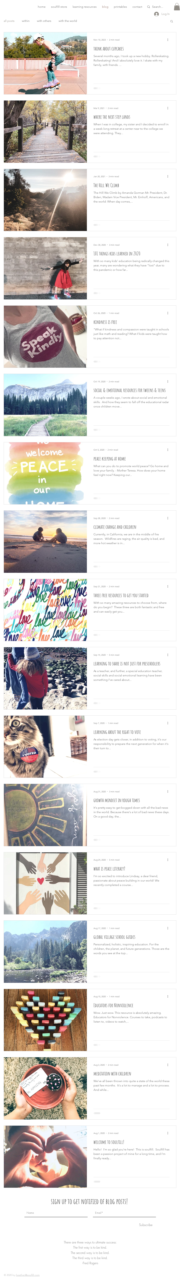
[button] (84, 7)
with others (44, 21)
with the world (68, 21)
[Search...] (162, 7)
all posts (9, 21)
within (26, 21)
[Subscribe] (146, 1224)
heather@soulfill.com (28, 1275)
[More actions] (169, 40)
